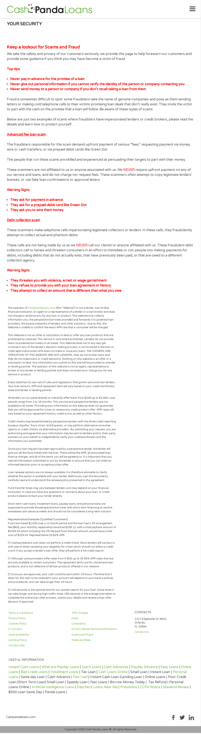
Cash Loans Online (113, 674)
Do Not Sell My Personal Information (94, 631)
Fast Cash (80, 679)
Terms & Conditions (21, 614)
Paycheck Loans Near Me (97, 689)
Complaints (79, 625)
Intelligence (55, 689)
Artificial (39, 689)
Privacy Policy (17, 620)
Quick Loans (91, 669)
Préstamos (128, 689)
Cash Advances (116, 669)
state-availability (19, 636)
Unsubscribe (16, 647)
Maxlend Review (176, 689)
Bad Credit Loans (34, 674)
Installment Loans (64, 674)
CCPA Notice (150, 689)
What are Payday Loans (60, 669)
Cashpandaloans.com (41, 309)
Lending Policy (18, 641)
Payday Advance (144, 669)
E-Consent (15, 631)
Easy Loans (169, 669)
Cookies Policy (18, 625)
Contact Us (142, 634)
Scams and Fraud (82, 636)
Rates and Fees (81, 641)
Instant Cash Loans (24, 669)
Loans (69, 689)
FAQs (75, 620)
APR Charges (80, 614)
